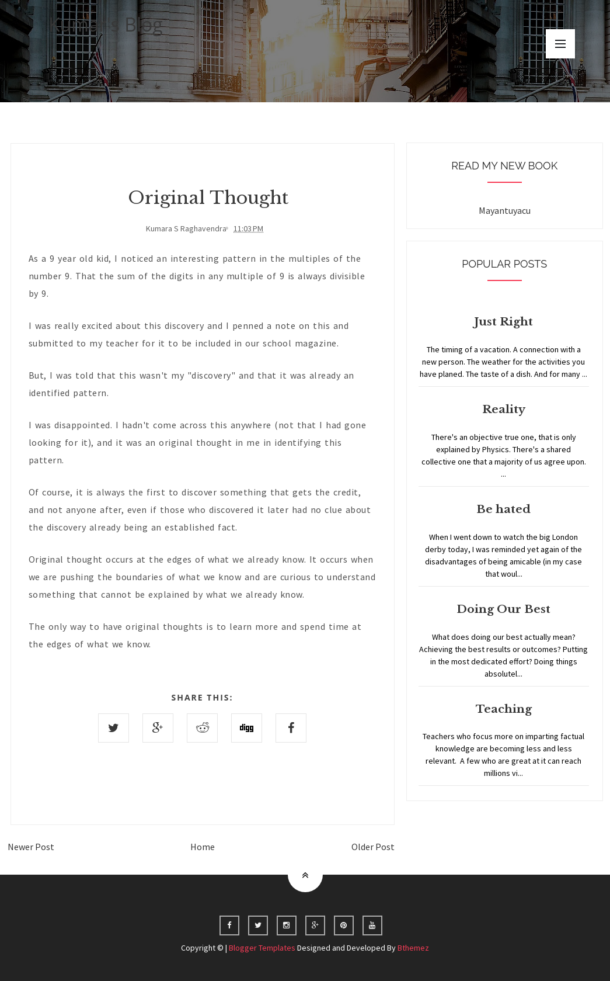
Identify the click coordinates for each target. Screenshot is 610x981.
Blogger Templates (262, 947)
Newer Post (31, 846)
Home (202, 846)
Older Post (373, 846)
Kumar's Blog (105, 24)
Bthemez (413, 947)
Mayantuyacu (505, 210)
